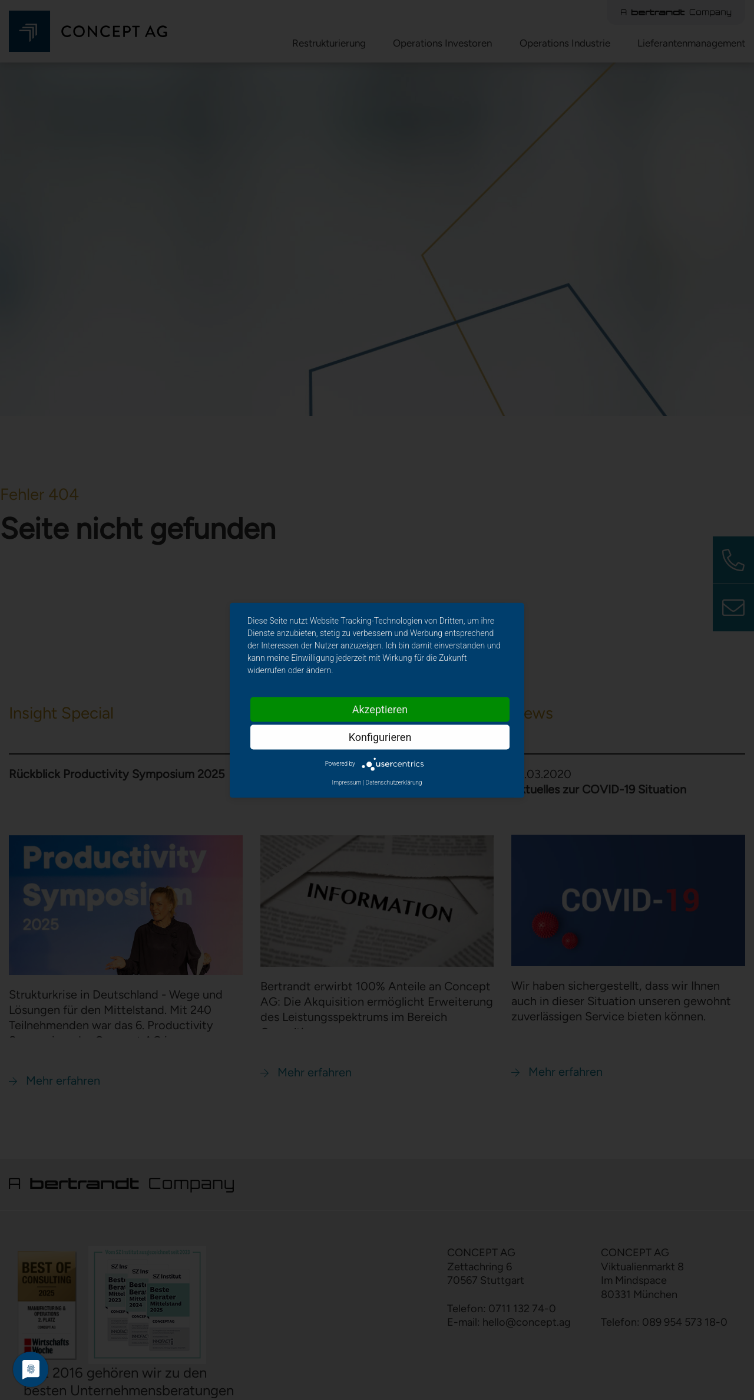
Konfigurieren (380, 736)
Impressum (346, 782)
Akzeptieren (380, 709)
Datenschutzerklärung (394, 782)
